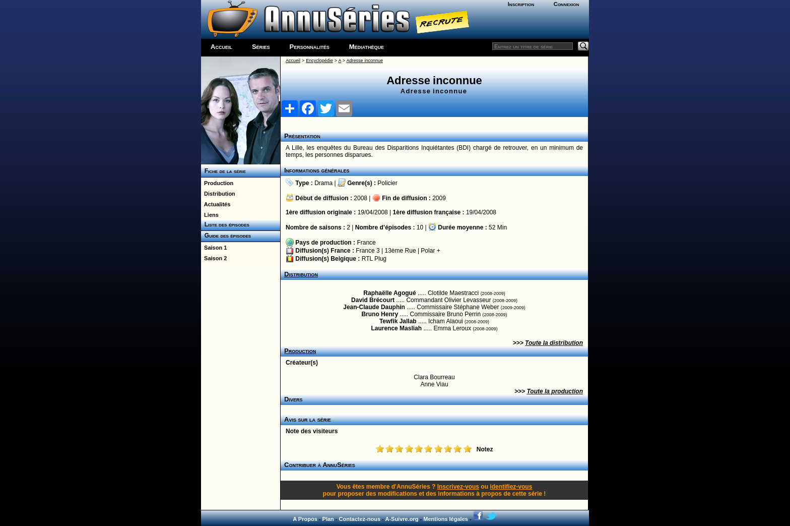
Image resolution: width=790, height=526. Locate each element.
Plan (328, 519)
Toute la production (554, 391)
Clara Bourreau (434, 377)
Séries (261, 46)
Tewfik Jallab (398, 321)
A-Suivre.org (401, 519)
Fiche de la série (223, 170)
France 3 (367, 250)
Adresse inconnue (365, 60)
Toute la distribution (554, 342)
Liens (210, 215)
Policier (387, 183)
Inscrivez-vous (458, 486)
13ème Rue (400, 250)
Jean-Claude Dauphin (374, 307)
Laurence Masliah (396, 328)
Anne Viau (434, 384)
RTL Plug (374, 258)
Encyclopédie (319, 60)
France (366, 242)
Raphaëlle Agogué (389, 293)
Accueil (221, 46)
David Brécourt (372, 300)
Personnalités (310, 46)
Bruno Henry (379, 314)
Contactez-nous (360, 519)
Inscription (521, 4)
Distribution (218, 194)
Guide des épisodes (226, 235)
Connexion (566, 4)
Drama (323, 183)
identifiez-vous (511, 486)
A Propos (305, 519)
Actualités (215, 204)
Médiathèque (366, 46)
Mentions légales (445, 519)
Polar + (430, 250)
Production (217, 183)
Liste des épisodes (225, 224)
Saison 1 (214, 248)
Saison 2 (214, 258)
